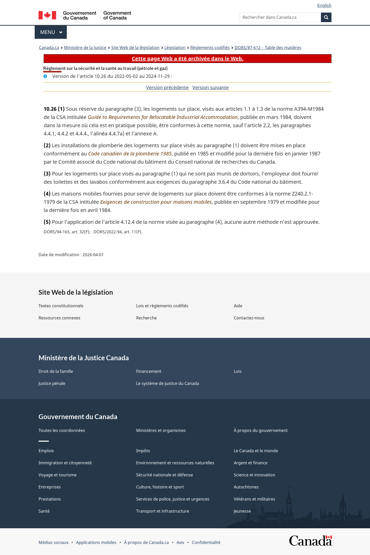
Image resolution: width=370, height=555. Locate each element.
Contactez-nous (249, 318)
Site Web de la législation (135, 47)
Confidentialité (206, 542)
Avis (180, 542)
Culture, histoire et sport (160, 487)
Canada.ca (49, 47)
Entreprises (50, 487)
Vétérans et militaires (254, 499)
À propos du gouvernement (261, 430)
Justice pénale (52, 383)
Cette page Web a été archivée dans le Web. (188, 58)
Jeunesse (242, 511)
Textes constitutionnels (61, 306)
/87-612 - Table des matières (268, 47)
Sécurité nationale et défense (164, 475)
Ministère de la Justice (85, 47)
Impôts (143, 451)
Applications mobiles (96, 542)
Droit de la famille (56, 371)
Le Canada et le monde (256, 451)
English (324, 5)
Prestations (50, 499)
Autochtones (246, 487)
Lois (238, 371)
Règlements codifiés (210, 47)
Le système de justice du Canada (167, 383)
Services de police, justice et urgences (172, 499)
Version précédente (167, 87)
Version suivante (210, 87)
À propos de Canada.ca (146, 542)
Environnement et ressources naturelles (175, 463)
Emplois (46, 451)
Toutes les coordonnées (62, 430)
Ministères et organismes (161, 430)
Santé (44, 511)
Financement (148, 371)
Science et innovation (254, 475)
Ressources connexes (59, 318)
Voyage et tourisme (58, 475)
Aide (238, 306)
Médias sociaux (53, 542)
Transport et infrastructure (162, 511)
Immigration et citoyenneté (65, 463)
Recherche (146, 318)
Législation (175, 47)
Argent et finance (250, 463)
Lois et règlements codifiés (162, 306)
